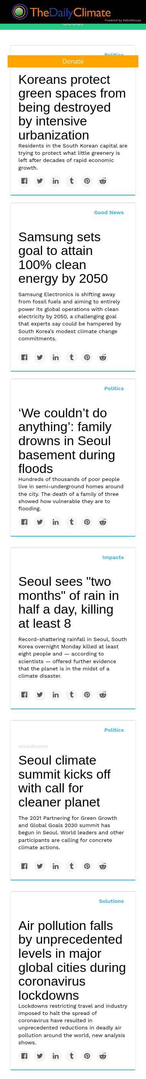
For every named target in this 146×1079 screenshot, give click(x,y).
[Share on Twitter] (40, 181)
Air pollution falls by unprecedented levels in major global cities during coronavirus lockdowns (72, 960)
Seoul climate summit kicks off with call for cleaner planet (64, 781)
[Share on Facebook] (24, 181)
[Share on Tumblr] (71, 181)
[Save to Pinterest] (87, 181)
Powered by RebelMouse (123, 20)
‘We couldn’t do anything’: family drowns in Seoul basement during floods (66, 441)
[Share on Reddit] (103, 181)
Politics (114, 388)
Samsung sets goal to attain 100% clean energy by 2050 (63, 257)
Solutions (111, 901)
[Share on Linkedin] (56, 181)
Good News (109, 212)
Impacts (113, 557)
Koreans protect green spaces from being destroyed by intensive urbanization (72, 107)
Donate (73, 61)
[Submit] (135, 87)
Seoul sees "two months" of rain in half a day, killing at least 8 (68, 602)
